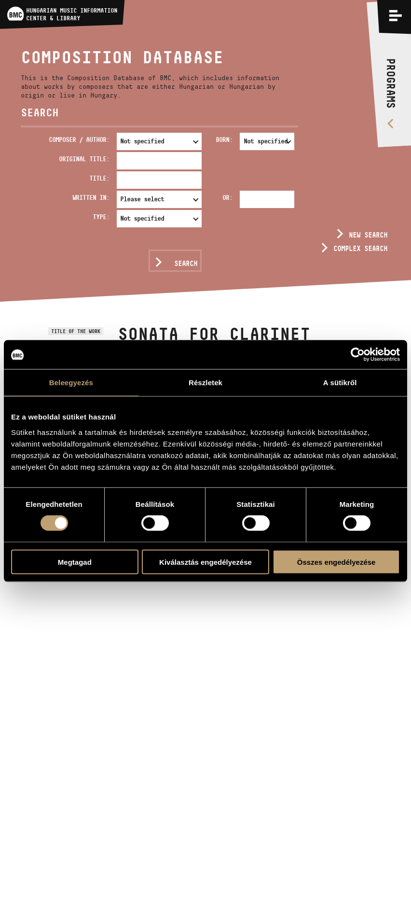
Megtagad (75, 562)
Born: (224, 139)
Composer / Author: (79, 139)
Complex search (360, 248)
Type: (101, 217)
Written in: (91, 197)
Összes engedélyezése (336, 562)
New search (368, 235)
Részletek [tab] (205, 382)
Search (185, 263)
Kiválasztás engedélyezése (205, 562)
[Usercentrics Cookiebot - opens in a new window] (357, 355)
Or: (227, 197)
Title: (99, 178)
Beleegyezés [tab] (71, 382)
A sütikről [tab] (340, 382)
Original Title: (84, 159)
